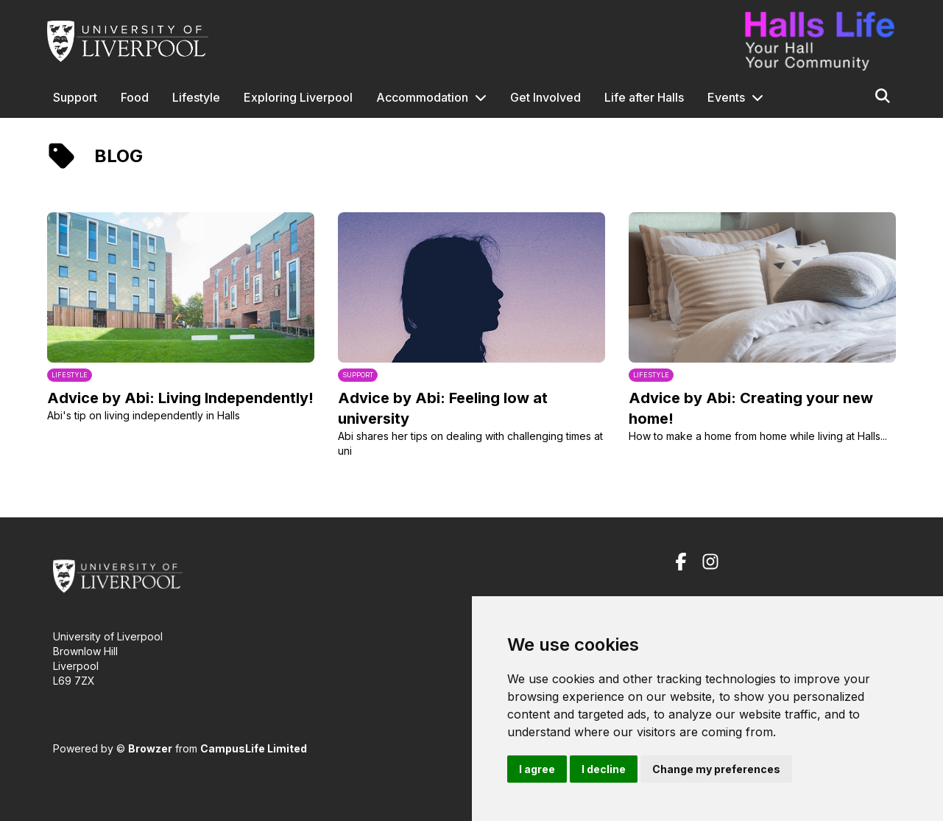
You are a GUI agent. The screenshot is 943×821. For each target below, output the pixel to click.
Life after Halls (644, 97)
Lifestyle (196, 97)
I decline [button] (604, 769)
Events (726, 97)
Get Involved (545, 97)
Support (75, 97)
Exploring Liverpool (298, 97)
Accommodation (422, 97)
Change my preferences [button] (716, 769)
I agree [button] (537, 769)
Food (135, 97)
